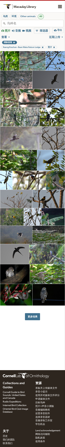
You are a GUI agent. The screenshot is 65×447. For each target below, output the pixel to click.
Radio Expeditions (12, 402)
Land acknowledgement (47, 430)
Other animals (28, 16)
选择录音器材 (42, 417)
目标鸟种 (40, 402)
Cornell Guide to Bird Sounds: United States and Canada (14, 395)
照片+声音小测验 (44, 406)
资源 (38, 383)
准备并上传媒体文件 (46, 388)
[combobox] (35, 23)
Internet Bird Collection (15, 405)
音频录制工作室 (43, 420)
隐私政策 (40, 438)
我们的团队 (9, 440)
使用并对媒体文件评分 (47, 395)
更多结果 (32, 316)
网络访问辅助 (42, 434)
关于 (6, 431)
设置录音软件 (42, 413)
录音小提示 (41, 392)
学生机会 (40, 424)
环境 (14, 16)
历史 (5, 436)
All (40, 16)
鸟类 (5, 16)
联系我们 (7, 443)
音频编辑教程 (42, 410)
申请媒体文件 (42, 399)
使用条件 (40, 441)
